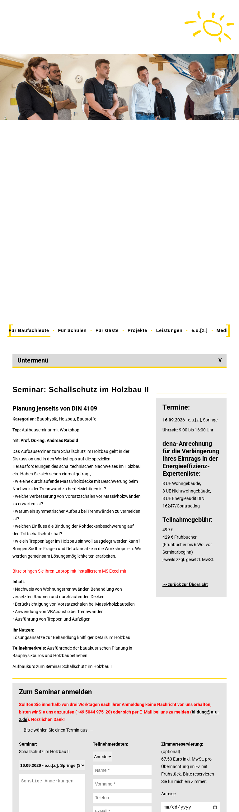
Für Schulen (72, 330)
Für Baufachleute (29, 330)
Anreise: (168, 793)
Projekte (137, 330)
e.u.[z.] (199, 330)
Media (224, 330)
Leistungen (169, 330)
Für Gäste (107, 330)
